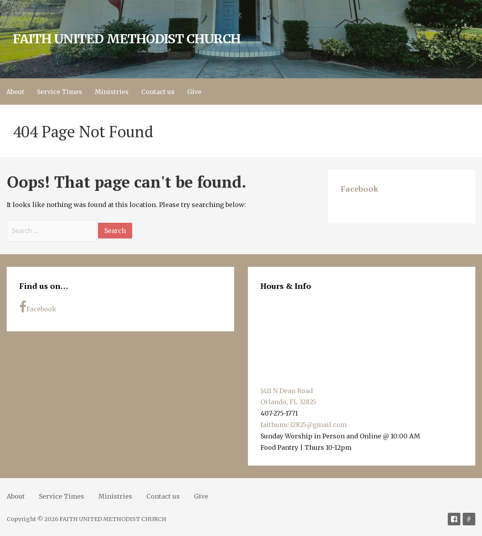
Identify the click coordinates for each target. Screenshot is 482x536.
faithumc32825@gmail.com (303, 425)
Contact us (158, 92)
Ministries (112, 92)
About (15, 92)
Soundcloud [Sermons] (469, 519)
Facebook (359, 188)
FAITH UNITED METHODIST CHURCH (126, 39)
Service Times (59, 92)
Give (194, 92)
